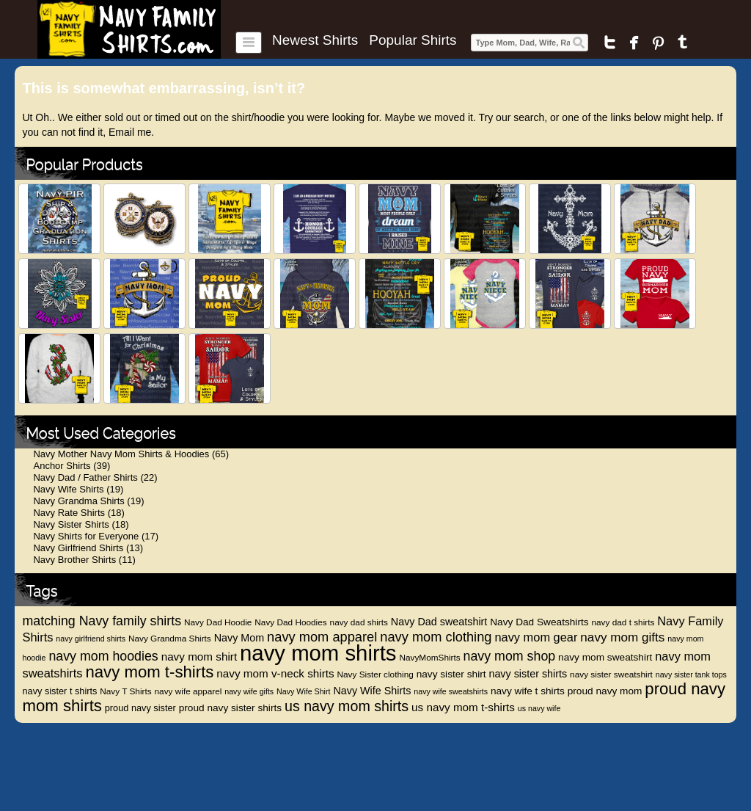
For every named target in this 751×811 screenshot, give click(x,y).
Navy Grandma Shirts (78, 500)
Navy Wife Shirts (68, 489)
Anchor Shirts (61, 465)
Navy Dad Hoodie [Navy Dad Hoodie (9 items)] (218, 622)
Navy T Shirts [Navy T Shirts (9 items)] (125, 691)
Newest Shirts (315, 40)
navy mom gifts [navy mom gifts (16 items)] (622, 637)
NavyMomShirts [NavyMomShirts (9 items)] (429, 657)
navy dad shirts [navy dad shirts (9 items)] (359, 622)
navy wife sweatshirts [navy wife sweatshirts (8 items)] (451, 691)
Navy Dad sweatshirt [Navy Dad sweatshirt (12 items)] (439, 622)
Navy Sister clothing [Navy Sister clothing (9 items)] (375, 674)
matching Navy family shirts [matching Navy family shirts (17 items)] (101, 621)
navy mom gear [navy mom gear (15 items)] (535, 637)
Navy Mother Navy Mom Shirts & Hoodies (121, 453)
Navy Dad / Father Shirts (85, 477)
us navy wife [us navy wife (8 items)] (539, 708)
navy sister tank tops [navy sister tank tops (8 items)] (691, 674)
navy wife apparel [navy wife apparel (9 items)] (188, 691)
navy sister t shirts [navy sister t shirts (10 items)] (59, 691)
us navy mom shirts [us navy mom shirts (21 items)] (347, 706)
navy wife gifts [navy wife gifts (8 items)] (249, 691)
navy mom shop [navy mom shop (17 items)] (510, 656)
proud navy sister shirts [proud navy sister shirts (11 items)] (230, 707)
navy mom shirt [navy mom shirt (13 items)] (199, 656)
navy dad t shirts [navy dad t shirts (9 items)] (622, 622)
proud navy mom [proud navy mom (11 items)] (605, 691)
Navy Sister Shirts (71, 524)
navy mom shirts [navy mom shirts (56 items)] (318, 653)
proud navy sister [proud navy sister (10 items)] (140, 707)
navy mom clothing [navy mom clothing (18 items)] (435, 636)
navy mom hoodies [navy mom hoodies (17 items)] (103, 656)
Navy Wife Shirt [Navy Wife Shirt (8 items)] (303, 691)
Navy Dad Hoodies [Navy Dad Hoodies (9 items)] (290, 622)
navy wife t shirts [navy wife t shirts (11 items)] (528, 691)
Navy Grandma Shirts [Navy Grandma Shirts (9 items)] (169, 638)
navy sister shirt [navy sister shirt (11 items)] (451, 674)
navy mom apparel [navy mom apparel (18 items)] (322, 636)
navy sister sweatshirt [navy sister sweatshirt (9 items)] (611, 674)
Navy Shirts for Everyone (86, 536)
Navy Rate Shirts (69, 512)
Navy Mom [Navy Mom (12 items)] (239, 638)
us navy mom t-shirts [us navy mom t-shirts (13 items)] (463, 707)
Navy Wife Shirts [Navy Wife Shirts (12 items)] (372, 691)
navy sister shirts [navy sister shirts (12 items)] (527, 674)
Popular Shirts (412, 40)
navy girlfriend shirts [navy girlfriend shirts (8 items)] (90, 638)
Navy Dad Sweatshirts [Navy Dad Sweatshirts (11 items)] (539, 622)
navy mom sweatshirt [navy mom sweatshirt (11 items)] (605, 657)
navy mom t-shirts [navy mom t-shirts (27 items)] (149, 672)
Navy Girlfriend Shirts (78, 547)
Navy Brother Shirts (74, 559)
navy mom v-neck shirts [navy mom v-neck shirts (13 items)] (275, 673)
